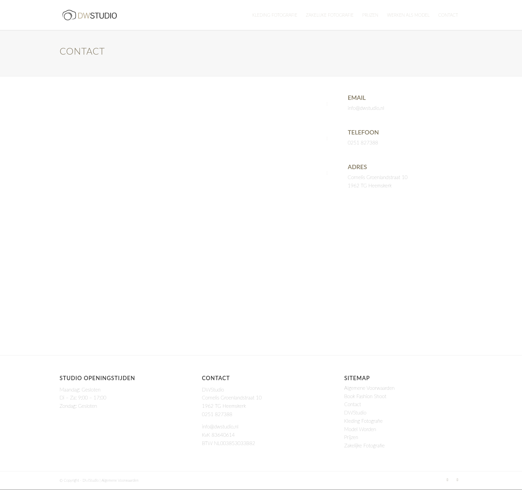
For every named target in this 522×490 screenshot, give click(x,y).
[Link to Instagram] (457, 480)
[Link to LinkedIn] (447, 480)
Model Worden (360, 429)
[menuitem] (275, 15)
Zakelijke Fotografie (364, 445)
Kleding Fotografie (363, 421)
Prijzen (351, 437)
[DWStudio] (90, 15)
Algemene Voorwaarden (369, 388)
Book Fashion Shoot (365, 396)
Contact (352, 404)
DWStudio (355, 412)
